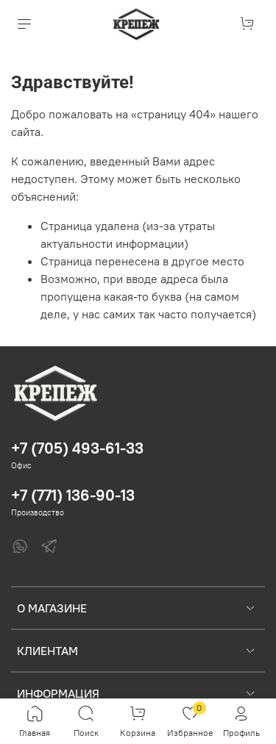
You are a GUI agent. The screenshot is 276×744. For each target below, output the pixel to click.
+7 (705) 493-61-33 (77, 448)
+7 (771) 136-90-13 (73, 495)
